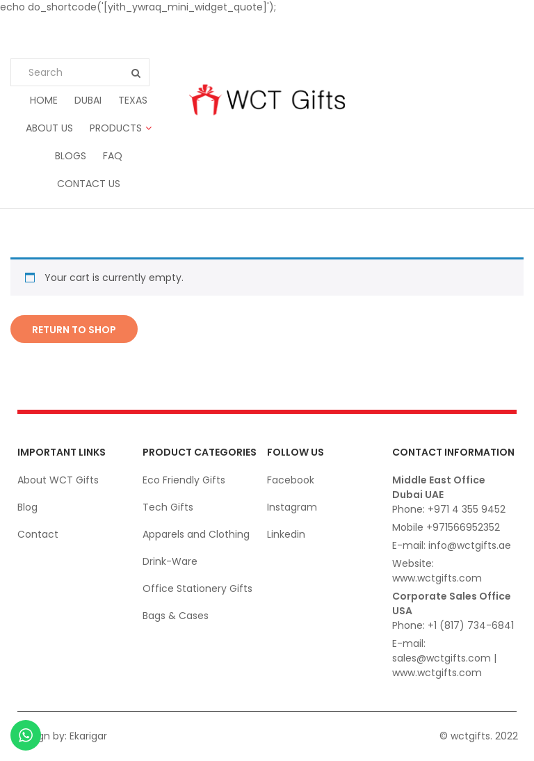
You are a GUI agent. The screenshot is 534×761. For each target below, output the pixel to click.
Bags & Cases (176, 616)
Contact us (88, 184)
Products (116, 128)
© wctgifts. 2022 (478, 736)
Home (44, 100)
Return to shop (74, 330)
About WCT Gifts (58, 480)
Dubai (88, 100)
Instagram (292, 507)
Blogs (70, 156)
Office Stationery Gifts (197, 588)
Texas (132, 100)
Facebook (290, 480)
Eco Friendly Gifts (184, 480)
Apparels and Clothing (196, 534)
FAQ (112, 156)
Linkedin (286, 534)
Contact (37, 534)
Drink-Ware (170, 561)
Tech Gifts (168, 507)
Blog (27, 507)
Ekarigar (88, 736)
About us (49, 128)
